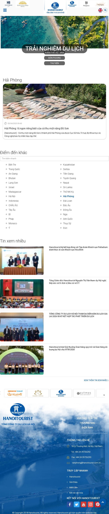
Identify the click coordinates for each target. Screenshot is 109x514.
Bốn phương (54, 58)
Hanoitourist (74, 477)
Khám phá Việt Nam (54, 52)
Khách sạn (87, 404)
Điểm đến (73, 487)
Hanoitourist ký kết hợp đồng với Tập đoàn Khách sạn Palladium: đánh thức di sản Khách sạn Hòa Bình (78, 248)
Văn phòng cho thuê (87, 409)
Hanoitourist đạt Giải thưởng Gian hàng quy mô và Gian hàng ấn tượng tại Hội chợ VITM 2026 (78, 348)
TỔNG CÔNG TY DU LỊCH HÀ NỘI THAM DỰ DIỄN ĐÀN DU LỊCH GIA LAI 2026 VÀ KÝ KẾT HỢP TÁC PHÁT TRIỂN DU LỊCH (78, 315)
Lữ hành (87, 413)
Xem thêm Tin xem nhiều (96, 380)
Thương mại (87, 423)
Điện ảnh (87, 427)
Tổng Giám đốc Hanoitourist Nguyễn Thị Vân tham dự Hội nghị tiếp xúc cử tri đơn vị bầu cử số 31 (77, 281)
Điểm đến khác (13, 152)
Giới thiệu (73, 482)
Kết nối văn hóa (76, 493)
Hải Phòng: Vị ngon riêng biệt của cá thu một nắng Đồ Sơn (36, 128)
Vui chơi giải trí (87, 418)
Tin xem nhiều (13, 240)
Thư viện (54, 63)
